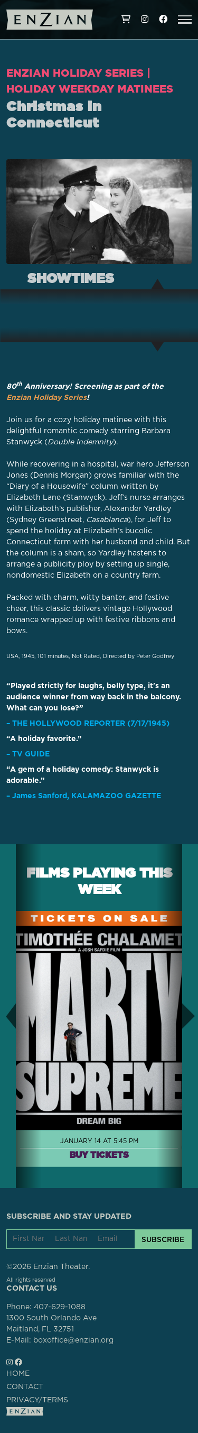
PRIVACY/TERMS (37, 1400)
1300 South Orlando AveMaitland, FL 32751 (51, 1324)
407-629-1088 (60, 1307)
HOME (18, 1373)
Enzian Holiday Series (75, 73)
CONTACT (24, 1387)
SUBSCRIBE (163, 1239)
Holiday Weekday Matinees (89, 89)
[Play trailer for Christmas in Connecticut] (99, 211)
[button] (185, 19)
